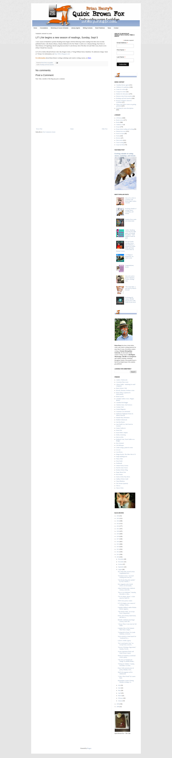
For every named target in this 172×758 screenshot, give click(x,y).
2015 (118, 544)
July (119, 685)
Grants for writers (120, 89)
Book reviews (119, 120)
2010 (118, 557)
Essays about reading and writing (125, 129)
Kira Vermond (120, 443)
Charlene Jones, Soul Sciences (124, 405)
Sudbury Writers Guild (122, 479)
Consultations (44, 28)
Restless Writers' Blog (122, 470)
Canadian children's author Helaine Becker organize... (127, 608)
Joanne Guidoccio (121, 428)
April (119, 693)
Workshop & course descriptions (124, 108)
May (119, 690)
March (120, 695)
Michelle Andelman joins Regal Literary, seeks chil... (126, 620)
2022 (118, 526)
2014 (118, 546)
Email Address (122, 43)
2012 (118, 552)
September (121, 567)
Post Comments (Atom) (49, 132)
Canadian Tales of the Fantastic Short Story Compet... (126, 629)
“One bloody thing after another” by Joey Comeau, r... (126, 580)
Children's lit (119, 124)
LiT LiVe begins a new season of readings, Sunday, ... (126, 604)
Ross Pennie (119, 474)
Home (35, 28)
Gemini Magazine (121, 409)
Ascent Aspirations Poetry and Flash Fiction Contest (126, 652)
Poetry (118, 136)
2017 (118, 539)
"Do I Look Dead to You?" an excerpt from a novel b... (125, 644)
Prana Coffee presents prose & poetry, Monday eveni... (126, 668)
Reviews (118, 138)
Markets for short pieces (122, 94)
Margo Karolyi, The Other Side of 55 (126, 454)
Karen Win (119, 430)
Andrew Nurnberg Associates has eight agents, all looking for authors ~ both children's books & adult (130, 234)
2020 (118, 531)
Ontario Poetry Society (122, 465)
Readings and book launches (47, 64)
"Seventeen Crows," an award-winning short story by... (126, 576)
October (120, 564)
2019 (118, 534)
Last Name (121, 57)
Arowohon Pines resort (122, 382)
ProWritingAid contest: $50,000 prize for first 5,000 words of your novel (130, 300)
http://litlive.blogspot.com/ (62, 54)
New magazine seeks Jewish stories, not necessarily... (125, 584)
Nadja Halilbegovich (121, 456)
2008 (118, 706)
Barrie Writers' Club (121, 388)
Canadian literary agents (122, 85)
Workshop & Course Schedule (59, 28)
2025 (118, 518)
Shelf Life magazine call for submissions (125, 673)
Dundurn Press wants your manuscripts (130, 220)
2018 (118, 536)
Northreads (119, 463)
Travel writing (120, 142)
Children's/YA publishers (122, 87)
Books (118, 122)
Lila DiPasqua (120, 445)
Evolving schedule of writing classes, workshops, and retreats (130, 211)
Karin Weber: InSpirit (122, 432)
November (121, 562)
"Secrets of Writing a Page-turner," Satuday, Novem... (127, 648)
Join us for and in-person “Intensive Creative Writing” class (130, 278)
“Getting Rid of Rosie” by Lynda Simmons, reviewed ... (126, 633)
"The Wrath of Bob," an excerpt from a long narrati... (126, 612)
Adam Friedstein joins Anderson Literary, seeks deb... (126, 589)
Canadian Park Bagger (122, 402)
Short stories (119, 140)
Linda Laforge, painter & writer (124, 447)
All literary (119, 118)
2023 (118, 523)
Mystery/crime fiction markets (124, 96)
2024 (118, 521)
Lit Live (118, 450)
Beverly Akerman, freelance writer (125, 390)
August (120, 569)
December (121, 559)
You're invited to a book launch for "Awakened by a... (127, 637)
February (120, 698)
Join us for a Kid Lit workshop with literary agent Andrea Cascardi (130, 200)
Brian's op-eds (120, 396)
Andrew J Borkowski (121, 380)
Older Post (104, 129)
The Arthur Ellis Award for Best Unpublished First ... (126, 572)
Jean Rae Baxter (120, 422)
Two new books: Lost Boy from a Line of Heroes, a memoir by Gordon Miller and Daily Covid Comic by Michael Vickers (125, 246)
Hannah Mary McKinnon (122, 417)
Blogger (89, 748)
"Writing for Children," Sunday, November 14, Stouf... (126, 664)
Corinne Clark (120, 407)
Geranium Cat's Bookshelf (123, 411)
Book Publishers (100, 28)
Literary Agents (75, 28)
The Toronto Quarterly (122, 483)
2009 (118, 704)
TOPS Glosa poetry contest (125, 601)
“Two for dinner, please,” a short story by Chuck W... (126, 597)
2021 (118, 528)
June (119, 688)
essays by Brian (120, 144)
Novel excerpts (120, 133)
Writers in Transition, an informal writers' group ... (126, 656)
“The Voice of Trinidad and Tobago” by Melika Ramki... (126, 660)
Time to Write (120, 488)
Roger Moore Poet (121, 472)
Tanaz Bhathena (120, 481)
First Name (121, 50)
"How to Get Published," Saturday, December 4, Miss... (127, 593)
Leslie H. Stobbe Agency (124, 640)
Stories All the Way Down (123, 477)
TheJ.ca (118, 485)
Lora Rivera (119, 452)
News (109, 28)
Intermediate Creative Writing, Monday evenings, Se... (126, 681)
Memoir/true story (121, 131)
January (120, 701)
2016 (118, 541)
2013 (118, 549)
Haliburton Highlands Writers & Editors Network (124, 414)
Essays (118, 127)
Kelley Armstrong (121, 435)
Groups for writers (121, 91)
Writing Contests (87, 28)
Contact (116, 28)
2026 (118, 516)
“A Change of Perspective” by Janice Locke (129, 256)
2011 (118, 554)
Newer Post (39, 129)
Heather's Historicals (121, 420)
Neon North (119, 461)
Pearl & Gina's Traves (122, 468)
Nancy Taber (119, 459)
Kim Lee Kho (119, 437)
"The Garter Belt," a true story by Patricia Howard (130, 288)
